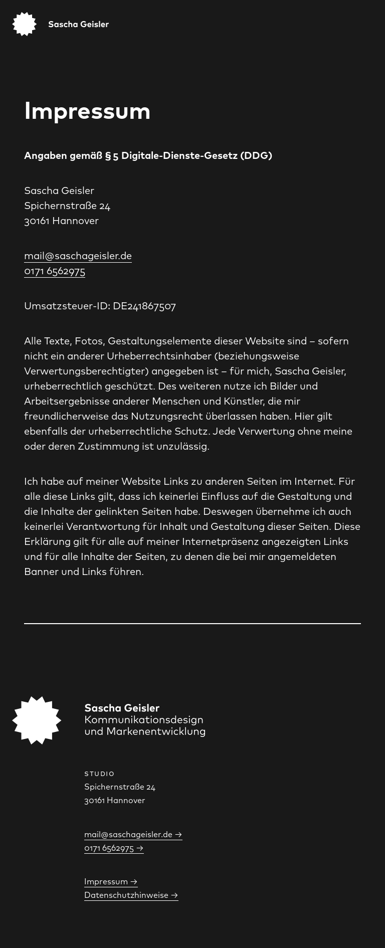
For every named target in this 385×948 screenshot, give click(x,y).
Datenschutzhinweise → (131, 895)
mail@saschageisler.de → (133, 834)
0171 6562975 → (114, 848)
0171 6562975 (54, 270)
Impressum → (111, 881)
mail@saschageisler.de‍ (78, 255)
